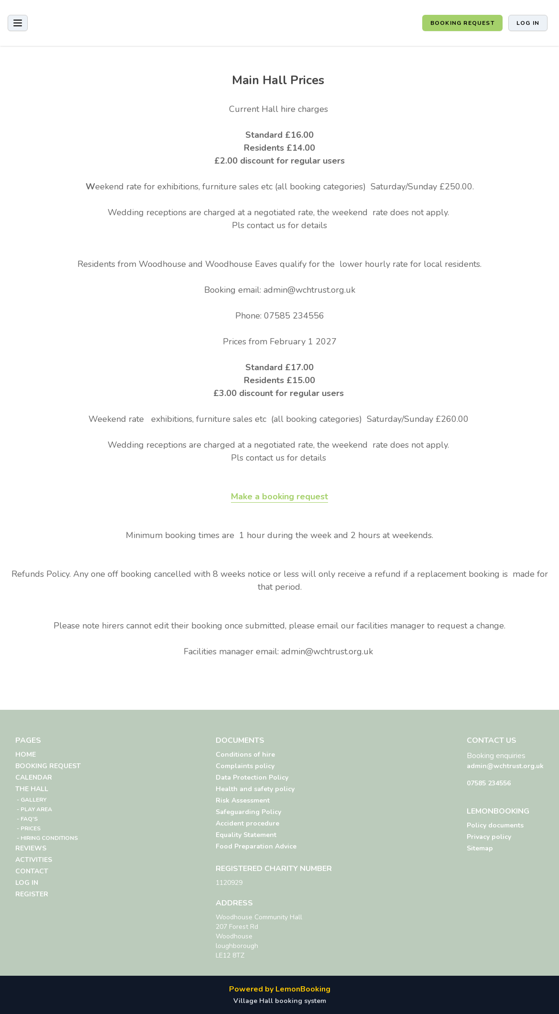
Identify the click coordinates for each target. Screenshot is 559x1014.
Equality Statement (246, 834)
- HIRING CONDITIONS (46, 838)
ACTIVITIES (33, 859)
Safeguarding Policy (248, 811)
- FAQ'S (26, 819)
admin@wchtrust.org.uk (505, 766)
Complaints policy (245, 766)
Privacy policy (489, 836)
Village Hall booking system (279, 1000)
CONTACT (31, 871)
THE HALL (31, 789)
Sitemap (480, 848)
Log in (527, 23)
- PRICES (28, 828)
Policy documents (495, 825)
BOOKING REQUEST (462, 23)
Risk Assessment (243, 800)
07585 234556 (489, 783)
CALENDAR (33, 777)
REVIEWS (30, 848)
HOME (25, 754)
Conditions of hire (245, 754)
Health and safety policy (255, 789)
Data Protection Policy (252, 777)
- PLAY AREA (33, 809)
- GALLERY (30, 800)
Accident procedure (247, 823)
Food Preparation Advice (256, 846)
